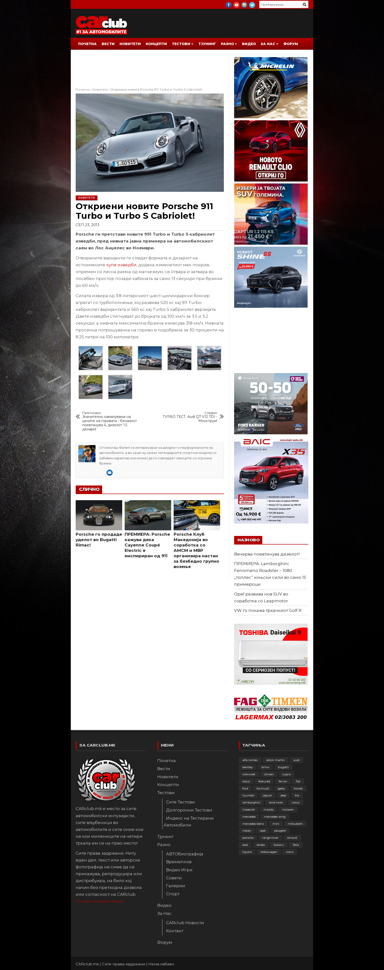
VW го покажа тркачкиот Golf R (267, 610)
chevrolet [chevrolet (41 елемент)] (248, 774)
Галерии (175, 885)
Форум (290, 44)
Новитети (130, 44)
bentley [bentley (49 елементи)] (247, 767)
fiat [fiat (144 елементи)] (298, 781)
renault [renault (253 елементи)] (292, 837)
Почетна (87, 44)
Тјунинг (207, 44)
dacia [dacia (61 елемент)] (246, 781)
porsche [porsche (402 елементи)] (247, 837)
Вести (108, 44)
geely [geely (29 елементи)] (281, 788)
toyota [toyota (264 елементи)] (247, 852)
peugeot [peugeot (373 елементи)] (280, 830)
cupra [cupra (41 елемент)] (286, 774)
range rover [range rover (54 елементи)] (270, 837)
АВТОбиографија (184, 853)
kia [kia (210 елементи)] (297, 795)
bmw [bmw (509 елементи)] (265, 767)
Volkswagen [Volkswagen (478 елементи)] (268, 852)
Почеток (83, 89)
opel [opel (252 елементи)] (263, 830)
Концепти (156, 44)
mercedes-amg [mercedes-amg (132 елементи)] (275, 816)
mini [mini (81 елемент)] (276, 823)
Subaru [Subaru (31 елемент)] (278, 845)
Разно (227, 44)
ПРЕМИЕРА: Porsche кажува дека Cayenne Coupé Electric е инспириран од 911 (147, 545)
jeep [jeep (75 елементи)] (283, 795)
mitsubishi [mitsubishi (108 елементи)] (295, 823)
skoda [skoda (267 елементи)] (261, 845)
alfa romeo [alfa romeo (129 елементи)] (250, 760)
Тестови (181, 44)
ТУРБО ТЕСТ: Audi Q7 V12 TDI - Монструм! (189, 417)
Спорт (173, 893)
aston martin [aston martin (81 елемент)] (275, 760)
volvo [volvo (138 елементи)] (289, 852)
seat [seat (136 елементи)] (245, 845)
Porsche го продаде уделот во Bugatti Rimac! (99, 539)
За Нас (268, 44)
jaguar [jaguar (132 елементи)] (267, 795)
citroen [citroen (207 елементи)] (269, 774)
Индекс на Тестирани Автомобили (189, 821)
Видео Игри (179, 869)
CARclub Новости (185, 922)
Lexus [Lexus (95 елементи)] (296, 802)
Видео (249, 44)
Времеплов (179, 861)
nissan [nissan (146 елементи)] (246, 830)
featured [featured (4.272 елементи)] (264, 781)
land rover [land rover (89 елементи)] (276, 802)
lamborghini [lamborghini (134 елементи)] (251, 802)
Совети (174, 877)
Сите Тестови (180, 802)
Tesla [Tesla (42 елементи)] (295, 845)
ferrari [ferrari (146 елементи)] (283, 781)
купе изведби (121, 264)
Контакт (174, 930)
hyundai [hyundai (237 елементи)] (248, 795)
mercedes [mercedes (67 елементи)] (249, 816)
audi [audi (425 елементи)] (296, 760)
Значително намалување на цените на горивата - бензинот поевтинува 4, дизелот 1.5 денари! (110, 421)
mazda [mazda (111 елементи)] (269, 809)
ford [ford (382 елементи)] (245, 788)
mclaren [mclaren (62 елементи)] (288, 809)
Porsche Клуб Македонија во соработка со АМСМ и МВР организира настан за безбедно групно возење (196, 550)
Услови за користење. (100, 901)
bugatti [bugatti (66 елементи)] (283, 767)
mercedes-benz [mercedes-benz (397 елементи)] (253, 823)
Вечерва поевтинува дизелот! (267, 554)
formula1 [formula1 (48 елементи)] (263, 788)
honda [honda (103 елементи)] (298, 788)
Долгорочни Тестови (189, 810)
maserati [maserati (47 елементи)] (248, 809)
